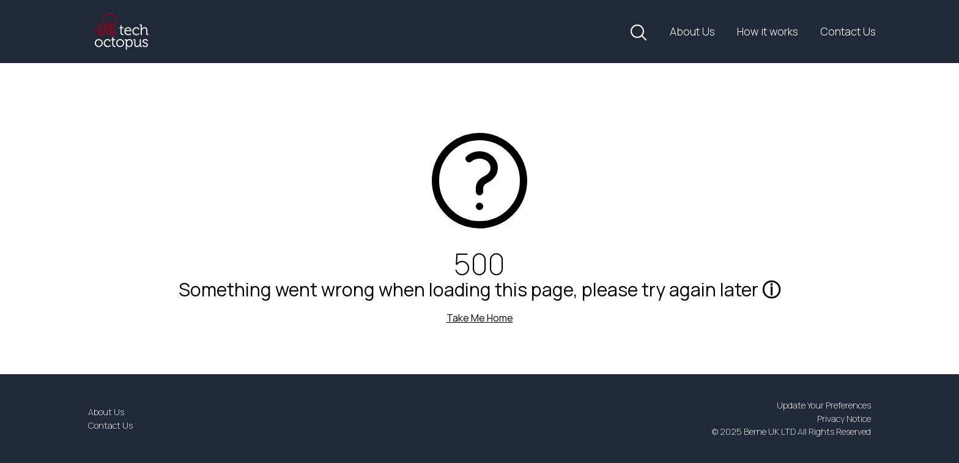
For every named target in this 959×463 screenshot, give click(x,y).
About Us (692, 31)
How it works (767, 31)
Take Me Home (479, 318)
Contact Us (848, 31)
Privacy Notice (844, 418)
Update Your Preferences (824, 405)
